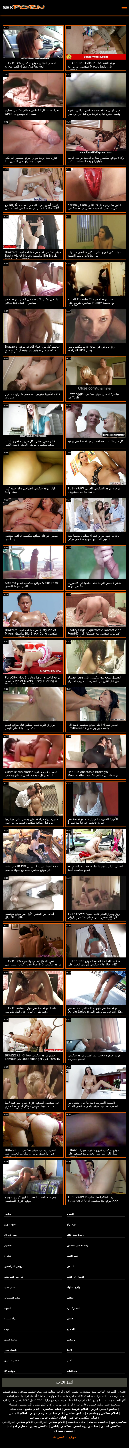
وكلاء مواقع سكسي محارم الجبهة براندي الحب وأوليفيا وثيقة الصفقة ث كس (96, 159)
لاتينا (69, 1350)
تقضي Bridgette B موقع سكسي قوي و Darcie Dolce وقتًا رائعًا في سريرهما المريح (95, 1009)
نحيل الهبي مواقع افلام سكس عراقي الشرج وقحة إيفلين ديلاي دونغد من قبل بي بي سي (94, 112)
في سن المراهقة (13, 1277)
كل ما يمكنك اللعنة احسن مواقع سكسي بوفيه (95, 441)
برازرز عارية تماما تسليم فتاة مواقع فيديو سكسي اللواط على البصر (30, 726)
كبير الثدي (72, 1256)
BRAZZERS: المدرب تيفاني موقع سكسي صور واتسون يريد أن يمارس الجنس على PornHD (31, 1153)
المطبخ (71, 1329)
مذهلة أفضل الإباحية (33, 1396)
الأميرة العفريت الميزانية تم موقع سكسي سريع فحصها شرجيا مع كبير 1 (93, 820)
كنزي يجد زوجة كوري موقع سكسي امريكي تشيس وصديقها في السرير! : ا (31, 159)
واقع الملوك (73, 1287)
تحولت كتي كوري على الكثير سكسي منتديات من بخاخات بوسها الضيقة (95, 253)
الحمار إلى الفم (75, 1277)
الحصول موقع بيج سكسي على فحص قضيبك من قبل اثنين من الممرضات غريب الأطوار (95, 679)
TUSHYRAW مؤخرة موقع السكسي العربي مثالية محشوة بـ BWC (94, 490)
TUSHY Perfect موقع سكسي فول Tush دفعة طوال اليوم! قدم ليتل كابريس (30, 1009)
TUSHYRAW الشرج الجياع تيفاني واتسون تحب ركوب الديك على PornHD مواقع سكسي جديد (33, 964)
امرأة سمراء (10, 1318)
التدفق (70, 1266)
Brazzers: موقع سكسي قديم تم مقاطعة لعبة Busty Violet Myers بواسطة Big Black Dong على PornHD (33, 255)
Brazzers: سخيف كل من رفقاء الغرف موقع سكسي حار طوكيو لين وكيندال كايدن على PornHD (32, 350)
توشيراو (71, 1224)
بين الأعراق (10, 1235)
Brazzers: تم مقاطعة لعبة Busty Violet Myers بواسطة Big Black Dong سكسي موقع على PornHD (31, 633)
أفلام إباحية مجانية (59, 1391)
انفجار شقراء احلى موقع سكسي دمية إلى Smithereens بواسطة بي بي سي (93, 726)
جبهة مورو (10, 1224)
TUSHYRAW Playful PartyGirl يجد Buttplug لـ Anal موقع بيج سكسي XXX (93, 1199)
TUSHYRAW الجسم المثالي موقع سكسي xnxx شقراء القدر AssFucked (31, 64)
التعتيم (8, 1245)
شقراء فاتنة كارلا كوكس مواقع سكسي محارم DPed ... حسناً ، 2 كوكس (32, 112)
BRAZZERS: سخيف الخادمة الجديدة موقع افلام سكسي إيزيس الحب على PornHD (94, 962)
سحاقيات (72, 1371)
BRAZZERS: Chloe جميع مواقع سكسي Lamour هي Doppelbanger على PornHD (32, 1057)
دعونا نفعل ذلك (75, 1235)
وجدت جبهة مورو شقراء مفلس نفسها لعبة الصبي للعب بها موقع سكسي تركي (93, 537)
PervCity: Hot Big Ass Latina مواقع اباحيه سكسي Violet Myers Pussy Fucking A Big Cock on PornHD (33, 681)
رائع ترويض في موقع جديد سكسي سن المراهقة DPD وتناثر (91, 348)
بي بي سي (10, 1287)
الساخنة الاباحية (106, 1391)
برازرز (7, 1214)
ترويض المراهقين (13, 1266)
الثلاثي (70, 1298)
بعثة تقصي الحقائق (77, 1245)
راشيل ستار (10, 1350)
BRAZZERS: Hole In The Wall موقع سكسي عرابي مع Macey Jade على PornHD (92, 66)
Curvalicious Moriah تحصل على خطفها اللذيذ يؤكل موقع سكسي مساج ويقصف (31, 773)
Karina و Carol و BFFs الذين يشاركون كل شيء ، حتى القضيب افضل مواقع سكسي (94, 206)
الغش (70, 1318)
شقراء (7, 1256)
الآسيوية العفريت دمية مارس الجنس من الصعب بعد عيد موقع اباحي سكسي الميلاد (93, 1104)
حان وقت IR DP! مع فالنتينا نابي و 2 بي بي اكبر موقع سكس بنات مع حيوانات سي (31, 868)
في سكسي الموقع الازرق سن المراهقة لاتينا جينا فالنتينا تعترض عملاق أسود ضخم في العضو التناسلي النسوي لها (32, 1106)
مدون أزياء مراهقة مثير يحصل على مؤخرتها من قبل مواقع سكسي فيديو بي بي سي (31, 820)
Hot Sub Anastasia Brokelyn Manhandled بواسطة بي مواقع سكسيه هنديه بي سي (93, 775)
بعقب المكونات (12, 1298)
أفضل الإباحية (64, 1382)
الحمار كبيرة (73, 1308)
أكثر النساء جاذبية (115, 1400)
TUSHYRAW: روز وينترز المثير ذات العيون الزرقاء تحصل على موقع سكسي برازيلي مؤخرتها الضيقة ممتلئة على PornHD (94, 917)
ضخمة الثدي (10, 1339)
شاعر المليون (11, 1360)
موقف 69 (9, 1371)
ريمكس (71, 1339)
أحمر (69, 1360)
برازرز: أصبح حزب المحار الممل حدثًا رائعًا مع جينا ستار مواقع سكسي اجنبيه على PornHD (32, 206)
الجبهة (7, 1308)
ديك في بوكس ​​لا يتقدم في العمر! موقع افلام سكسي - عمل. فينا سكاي (32, 301)
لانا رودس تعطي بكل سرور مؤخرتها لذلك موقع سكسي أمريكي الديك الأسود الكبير (30, 443)
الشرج (70, 1214)
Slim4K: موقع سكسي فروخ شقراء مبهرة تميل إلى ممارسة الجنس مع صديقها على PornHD (93, 1153)
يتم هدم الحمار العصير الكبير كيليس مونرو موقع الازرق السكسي (30, 1199)
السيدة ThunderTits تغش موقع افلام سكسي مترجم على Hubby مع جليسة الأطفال (91, 303)
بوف (6, 1329)
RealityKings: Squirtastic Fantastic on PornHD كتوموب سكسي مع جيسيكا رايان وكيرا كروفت (94, 633)
